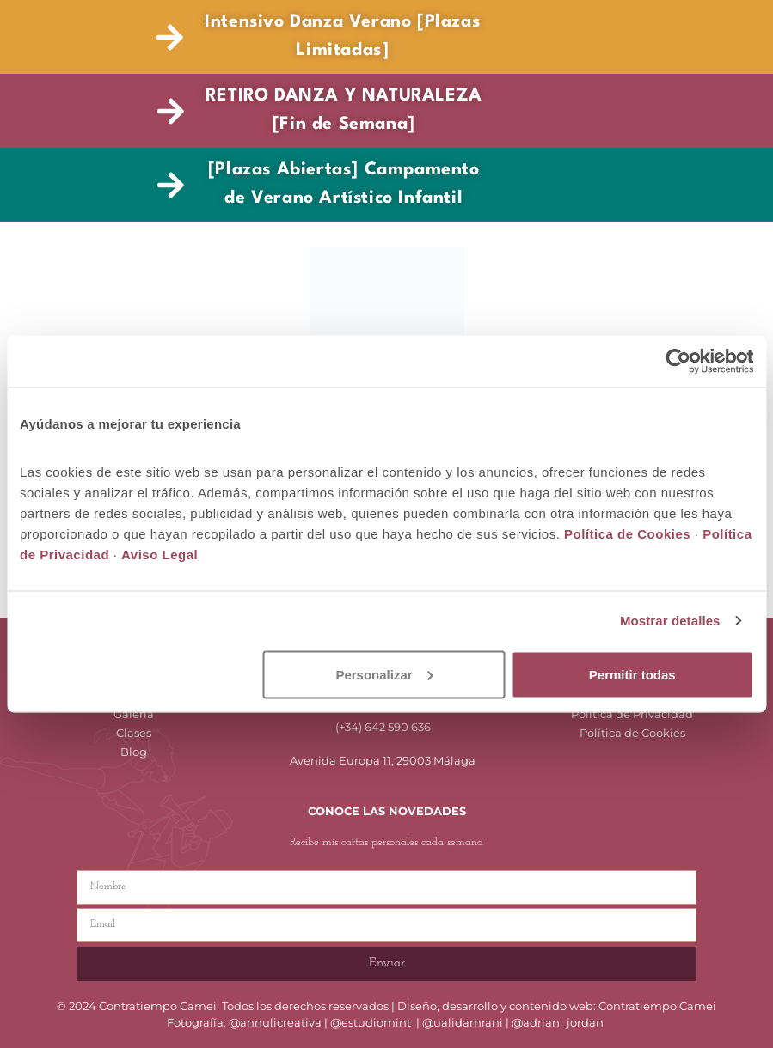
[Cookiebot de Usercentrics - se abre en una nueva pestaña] (678, 362)
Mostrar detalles (670, 620)
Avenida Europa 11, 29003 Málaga (382, 760)
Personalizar (384, 674)
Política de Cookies (632, 733)
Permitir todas (632, 674)
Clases (133, 733)
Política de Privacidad (632, 714)
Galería (133, 714)
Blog (133, 752)
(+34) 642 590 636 (383, 727)
